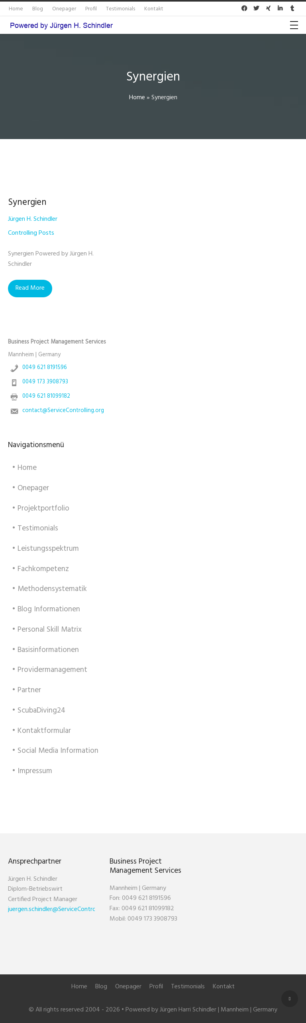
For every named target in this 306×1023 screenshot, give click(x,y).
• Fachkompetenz (40, 569)
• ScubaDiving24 (38, 711)
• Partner (26, 690)
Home (137, 97)
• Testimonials (35, 528)
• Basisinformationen (45, 650)
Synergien (27, 202)
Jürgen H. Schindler (32, 219)
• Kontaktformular (41, 731)
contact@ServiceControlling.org (63, 410)
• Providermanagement (49, 670)
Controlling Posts (31, 233)
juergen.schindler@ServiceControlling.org (62, 909)
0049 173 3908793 (45, 382)
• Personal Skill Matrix (47, 630)
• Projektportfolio (40, 508)
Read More (30, 288)
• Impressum (32, 771)
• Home (24, 468)
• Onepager (30, 488)
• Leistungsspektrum (45, 549)
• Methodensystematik (49, 589)
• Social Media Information (55, 751)
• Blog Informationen (46, 609)
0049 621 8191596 (44, 367)
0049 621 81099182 (46, 396)
